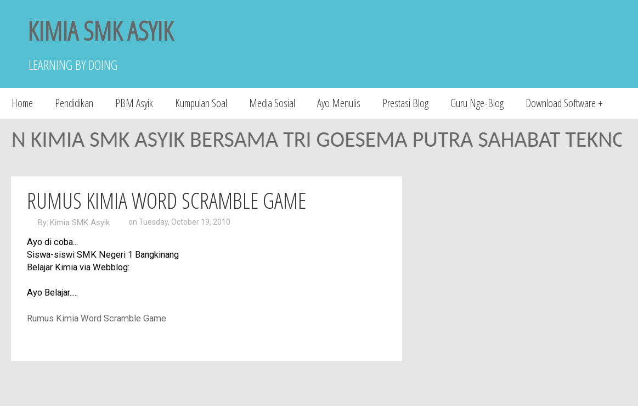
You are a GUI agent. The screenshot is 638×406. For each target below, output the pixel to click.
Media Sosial (272, 103)
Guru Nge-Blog (477, 103)
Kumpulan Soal (201, 103)
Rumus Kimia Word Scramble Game (166, 200)
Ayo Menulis (338, 103)
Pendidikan (74, 103)
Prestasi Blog (405, 103)
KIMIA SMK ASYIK (100, 30)
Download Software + (564, 103)
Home (22, 103)
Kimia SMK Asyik (80, 222)
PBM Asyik (134, 103)
